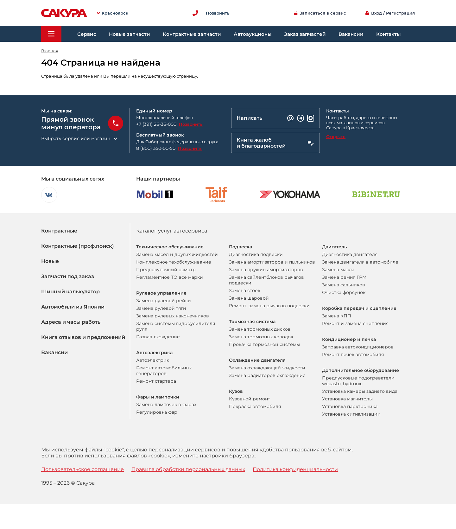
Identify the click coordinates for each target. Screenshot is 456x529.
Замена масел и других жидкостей (177, 254)
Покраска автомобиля (255, 406)
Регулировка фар (156, 412)
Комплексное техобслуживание (173, 262)
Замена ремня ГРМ (344, 277)
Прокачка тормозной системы (264, 344)
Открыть (335, 136)
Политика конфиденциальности (295, 469)
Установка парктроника (349, 406)
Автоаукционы (252, 34)
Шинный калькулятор (70, 292)
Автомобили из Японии (72, 307)
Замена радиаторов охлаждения (267, 375)
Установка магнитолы (347, 399)
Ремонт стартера (156, 381)
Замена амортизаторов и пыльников (272, 262)
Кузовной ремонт (249, 399)
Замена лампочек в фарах (166, 404)
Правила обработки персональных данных (188, 469)
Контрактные (59, 231)
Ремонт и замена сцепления (355, 323)
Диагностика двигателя (349, 254)
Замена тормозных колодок (261, 337)
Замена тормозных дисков (260, 329)
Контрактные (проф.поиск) (77, 246)
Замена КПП (336, 316)
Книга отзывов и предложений (83, 337)
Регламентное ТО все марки (169, 277)
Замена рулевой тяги (161, 308)
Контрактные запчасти (192, 34)
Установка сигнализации (351, 414)
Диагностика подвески (256, 254)
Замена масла (338, 269)
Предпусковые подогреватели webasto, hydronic (358, 380)
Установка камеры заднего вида (359, 391)
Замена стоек (244, 290)
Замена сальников (343, 285)
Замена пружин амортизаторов (266, 269)
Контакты (388, 34)
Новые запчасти (129, 34)
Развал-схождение (158, 337)
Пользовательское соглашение (82, 469)
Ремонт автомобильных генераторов (164, 370)
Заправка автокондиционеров (358, 347)
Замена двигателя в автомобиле (360, 262)
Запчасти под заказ (67, 276)
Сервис (86, 34)
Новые (50, 261)
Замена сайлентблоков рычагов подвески (266, 280)
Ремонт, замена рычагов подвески (269, 306)
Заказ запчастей (305, 34)
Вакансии (351, 34)
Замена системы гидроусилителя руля (175, 326)
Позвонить (191, 124)
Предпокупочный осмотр (166, 269)
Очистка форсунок (343, 292)
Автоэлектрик (152, 360)
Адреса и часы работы (71, 322)
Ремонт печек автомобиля (353, 354)
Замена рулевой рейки (163, 300)
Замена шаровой (249, 298)
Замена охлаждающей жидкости (267, 368)
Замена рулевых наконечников (172, 316)
